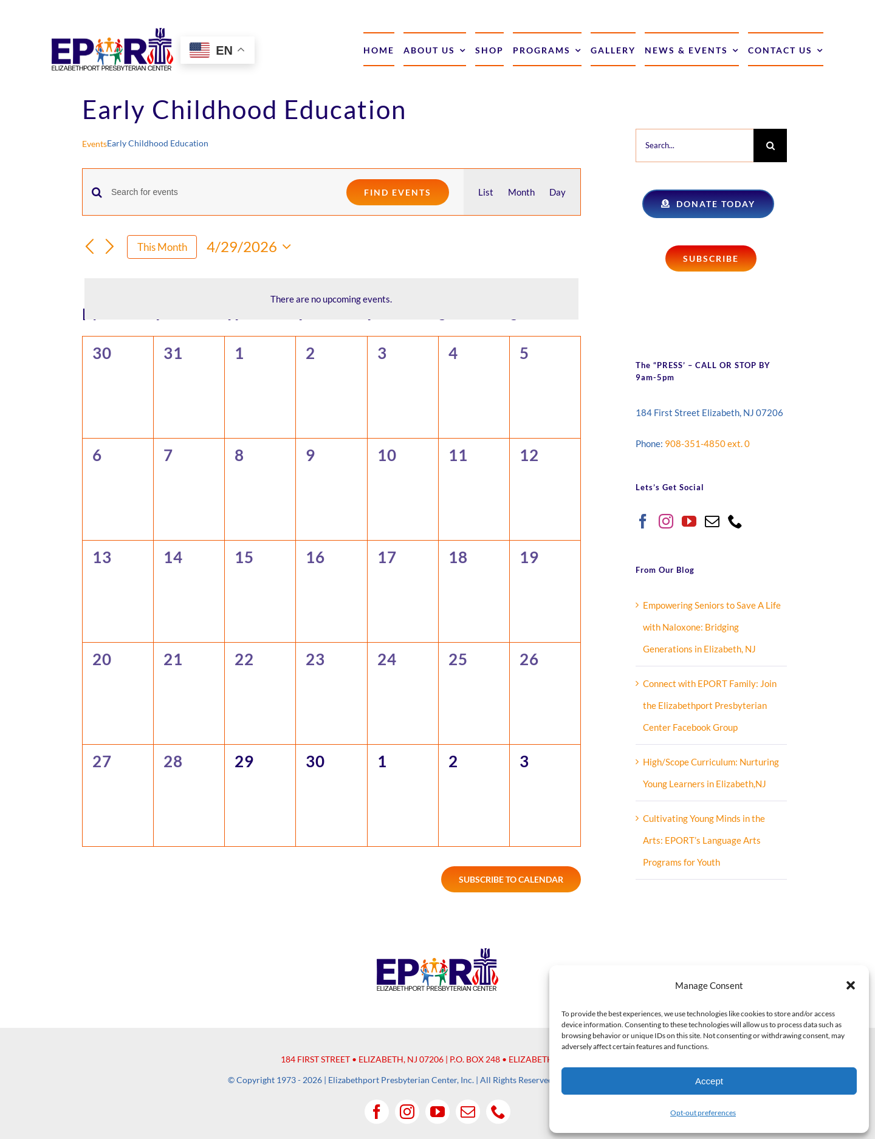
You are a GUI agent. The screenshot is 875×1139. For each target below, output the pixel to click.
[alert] (331, 299)
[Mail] (712, 521)
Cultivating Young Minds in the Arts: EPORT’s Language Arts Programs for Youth (704, 840)
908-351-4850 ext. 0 (707, 443)
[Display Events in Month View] (521, 192)
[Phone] (735, 521)
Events (94, 144)
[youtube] (437, 1112)
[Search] (770, 145)
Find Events (397, 192)
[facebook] (377, 1112)
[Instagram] (666, 521)
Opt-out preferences (703, 1112)
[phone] (498, 1112)
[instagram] (407, 1112)
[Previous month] (89, 248)
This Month (162, 247)
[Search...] (694, 145)
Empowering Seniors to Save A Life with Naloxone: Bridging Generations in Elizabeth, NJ (712, 627)
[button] (851, 985)
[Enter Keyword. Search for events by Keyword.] (221, 192)
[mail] (468, 1112)
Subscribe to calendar (511, 879)
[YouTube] (689, 521)
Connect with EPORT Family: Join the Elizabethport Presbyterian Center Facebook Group (710, 705)
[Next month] (110, 248)
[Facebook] (643, 521)
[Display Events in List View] (485, 192)
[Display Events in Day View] (557, 192)
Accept (709, 1081)
